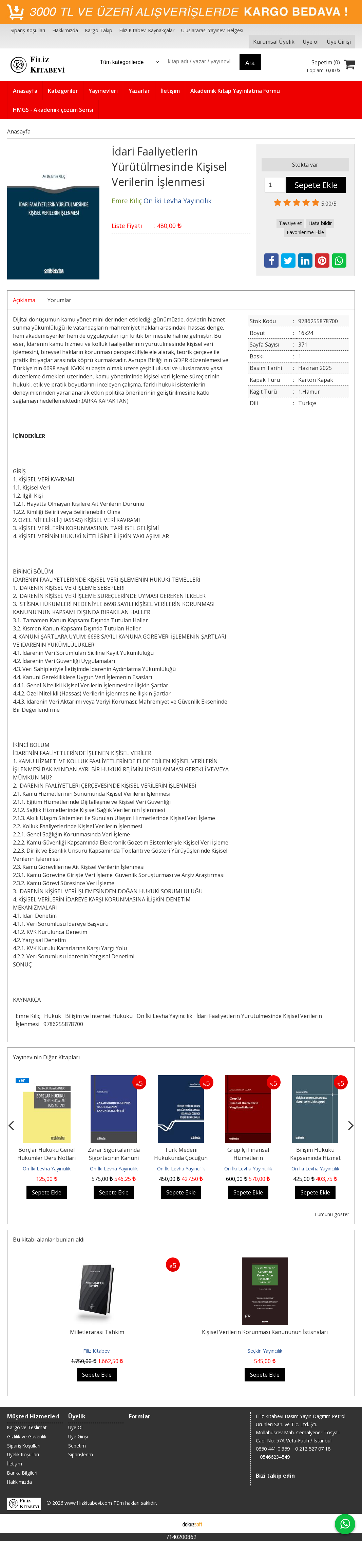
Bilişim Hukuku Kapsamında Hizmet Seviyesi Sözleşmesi (315, 1158)
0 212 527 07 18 (312, 1448)
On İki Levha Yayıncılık (164, 1016)
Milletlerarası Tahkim (97, 1332)
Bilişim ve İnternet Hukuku (99, 1016)
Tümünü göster (331, 1214)
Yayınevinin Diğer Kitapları (46, 1057)
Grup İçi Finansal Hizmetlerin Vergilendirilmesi (248, 1158)
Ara (249, 63)
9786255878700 (63, 1024)
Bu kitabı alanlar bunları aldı (48, 1239)
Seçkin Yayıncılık (265, 1351)
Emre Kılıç (28, 1016)
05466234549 (275, 1457)
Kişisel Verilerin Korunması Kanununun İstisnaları (265, 1332)
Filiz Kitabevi (97, 1351)
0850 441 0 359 (273, 1448)
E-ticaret (170, 1523)
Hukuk (52, 1016)
